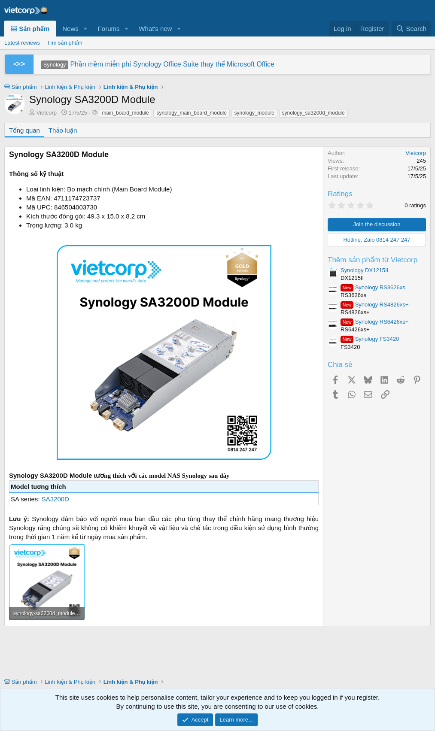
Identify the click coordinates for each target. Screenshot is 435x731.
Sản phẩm (30, 28)
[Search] (411, 28)
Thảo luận (63, 130)
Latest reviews (22, 42)
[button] (85, 28)
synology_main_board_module (191, 113)
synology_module (254, 113)
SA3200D (55, 499)
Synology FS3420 (370, 339)
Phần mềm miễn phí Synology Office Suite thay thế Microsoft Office (157, 64)
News (70, 28)
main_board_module (125, 113)
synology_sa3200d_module (313, 113)
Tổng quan (24, 130)
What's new (155, 28)
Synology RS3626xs (373, 287)
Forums (109, 28)
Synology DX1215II (364, 270)
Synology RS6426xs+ (374, 321)
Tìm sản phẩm (64, 42)
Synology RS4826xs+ (374, 304)
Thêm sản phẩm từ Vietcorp (372, 260)
